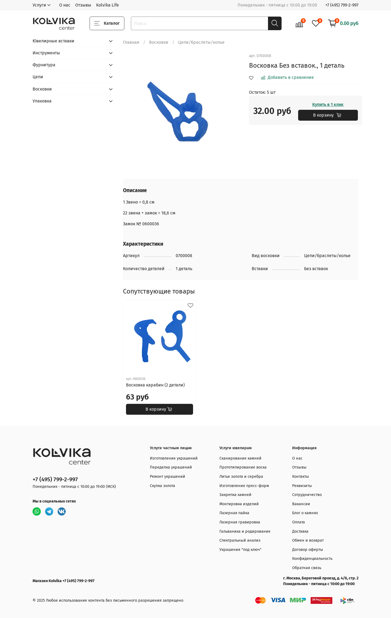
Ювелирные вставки (53, 40)
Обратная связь (306, 568)
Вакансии (301, 504)
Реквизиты (302, 485)
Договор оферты (307, 549)
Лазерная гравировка (239, 522)
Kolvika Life (107, 5)
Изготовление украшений (174, 458)
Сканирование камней (240, 458)
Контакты (300, 476)
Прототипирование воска (243, 467)
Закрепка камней (235, 494)
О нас (64, 5)
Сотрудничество (307, 494)
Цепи (38, 76)
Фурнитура (44, 64)
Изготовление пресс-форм (244, 485)
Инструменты (46, 52)
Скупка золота (162, 485)
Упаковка (42, 101)
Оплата (298, 522)
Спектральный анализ (239, 540)
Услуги (39, 5)
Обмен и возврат (308, 540)
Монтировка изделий (239, 504)
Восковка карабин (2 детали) (155, 385)
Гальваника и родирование (244, 531)
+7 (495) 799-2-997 (341, 5)
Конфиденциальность (312, 558)
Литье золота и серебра (241, 476)
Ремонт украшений (167, 476)
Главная (131, 42)
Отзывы (83, 5)
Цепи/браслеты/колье (201, 42)
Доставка (300, 531)
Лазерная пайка (234, 513)
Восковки (158, 42)
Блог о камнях (305, 513)
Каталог (107, 23)
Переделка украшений (171, 467)
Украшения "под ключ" (240, 549)
